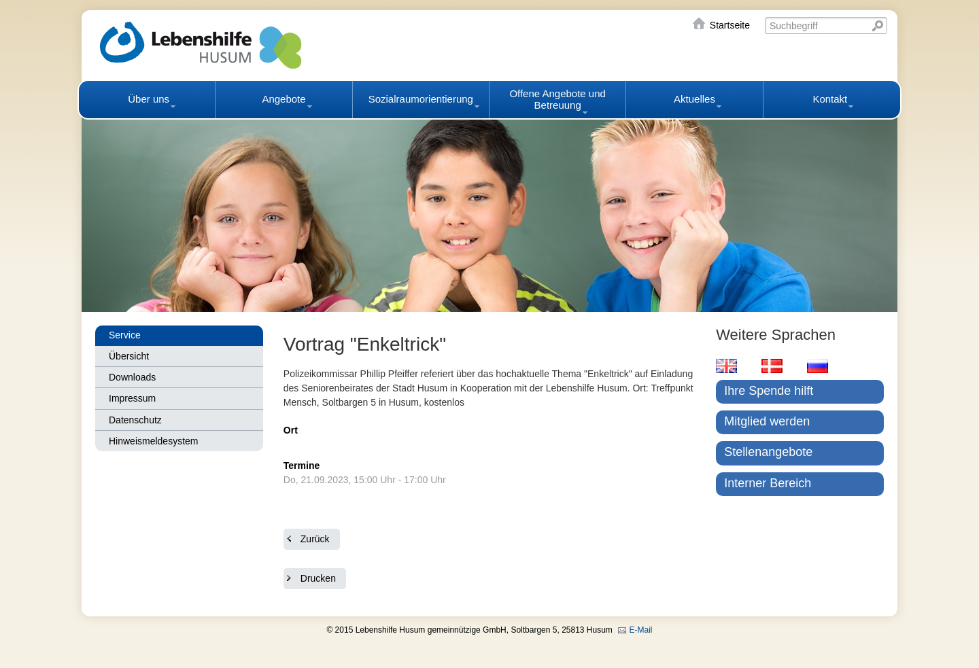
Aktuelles (694, 99)
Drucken (318, 578)
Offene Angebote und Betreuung (557, 99)
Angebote (283, 99)
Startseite (730, 25)
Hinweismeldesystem (153, 441)
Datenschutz (135, 420)
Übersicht (129, 356)
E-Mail (641, 630)
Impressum (132, 398)
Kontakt (829, 99)
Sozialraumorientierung (420, 99)
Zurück (315, 538)
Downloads (132, 377)
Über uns (148, 99)
